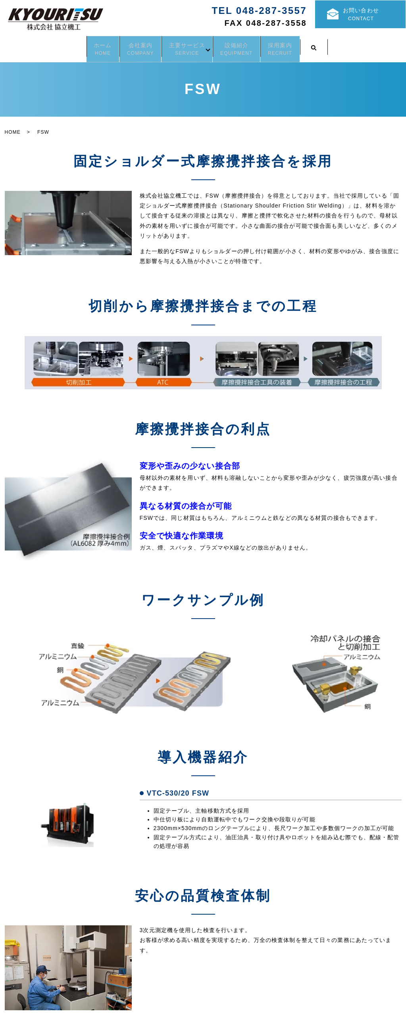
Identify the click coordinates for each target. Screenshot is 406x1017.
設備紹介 (249, 45)
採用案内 (306, 45)
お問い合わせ (368, 16)
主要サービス (187, 45)
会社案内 (127, 45)
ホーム (77, 45)
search (346, 46)
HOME (13, 127)
